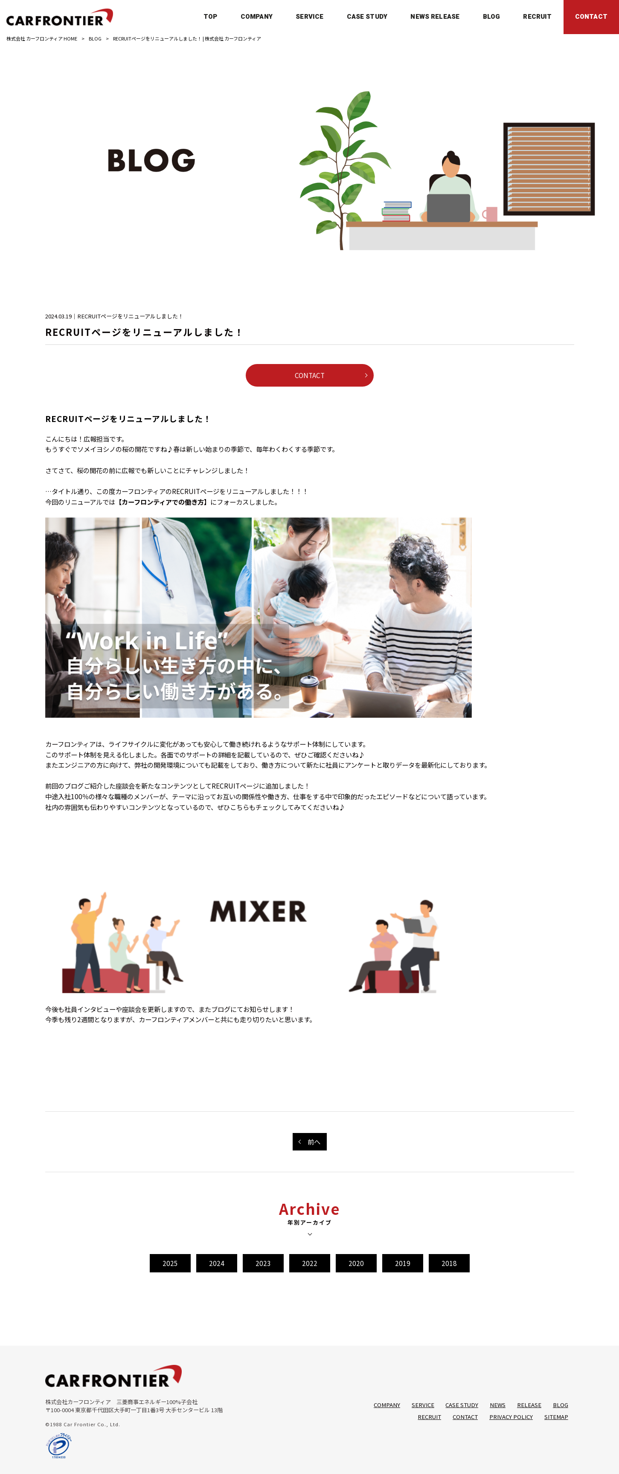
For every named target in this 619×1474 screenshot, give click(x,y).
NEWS (498, 1405)
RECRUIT (429, 1417)
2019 (402, 1263)
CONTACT (310, 375)
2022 (309, 1263)
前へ (314, 1141)
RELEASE (529, 1405)
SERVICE (423, 1405)
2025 (170, 1263)
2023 (263, 1263)
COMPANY (387, 1405)
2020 (356, 1263)
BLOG (95, 38)
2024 (216, 1263)
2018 (449, 1263)
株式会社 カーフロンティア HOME (41, 38)
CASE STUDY (461, 1405)
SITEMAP (556, 1417)
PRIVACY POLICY (511, 1417)
